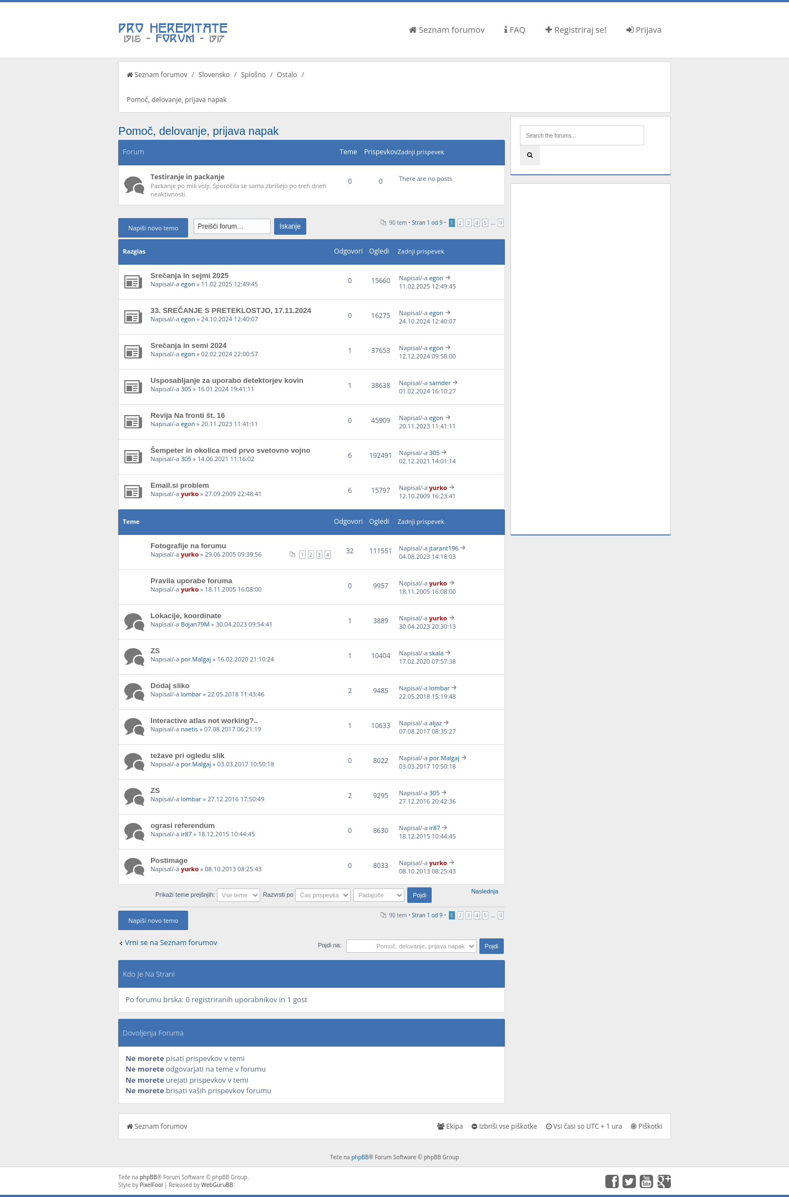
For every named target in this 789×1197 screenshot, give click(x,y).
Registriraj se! (575, 29)
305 (186, 389)
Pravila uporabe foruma (191, 581)
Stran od (427, 222)
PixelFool (151, 1185)
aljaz (435, 723)
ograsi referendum (182, 825)
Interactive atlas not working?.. (203, 720)
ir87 (186, 834)
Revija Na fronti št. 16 (187, 415)
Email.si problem (179, 485)
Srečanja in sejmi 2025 (189, 275)
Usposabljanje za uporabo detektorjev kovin (227, 380)
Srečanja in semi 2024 (188, 345)
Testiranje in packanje (187, 176)
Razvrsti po (307, 894)
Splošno (253, 74)
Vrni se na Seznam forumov (171, 942)
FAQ (514, 29)
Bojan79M (195, 624)
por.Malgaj (196, 659)
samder (440, 382)
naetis (189, 729)
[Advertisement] (590, 359)
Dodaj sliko (169, 685)
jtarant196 (444, 548)
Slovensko (214, 74)
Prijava (644, 29)
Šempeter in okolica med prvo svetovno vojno (230, 450)
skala (436, 653)
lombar (191, 694)
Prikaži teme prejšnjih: (207, 894)
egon (188, 284)
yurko (190, 493)
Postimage (169, 860)
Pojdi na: (330, 945)
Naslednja (484, 891)
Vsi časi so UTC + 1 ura (584, 1126)
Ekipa (450, 1126)
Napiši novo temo (153, 228)
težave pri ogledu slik (187, 755)
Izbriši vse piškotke (504, 1126)
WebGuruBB (217, 1185)
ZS (155, 651)
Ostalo (287, 74)
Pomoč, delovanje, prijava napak (176, 99)
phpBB (359, 1157)
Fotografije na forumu (188, 546)
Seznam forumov (447, 29)
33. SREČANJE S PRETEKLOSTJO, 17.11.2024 (230, 310)
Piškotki (646, 1126)
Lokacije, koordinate (185, 616)
